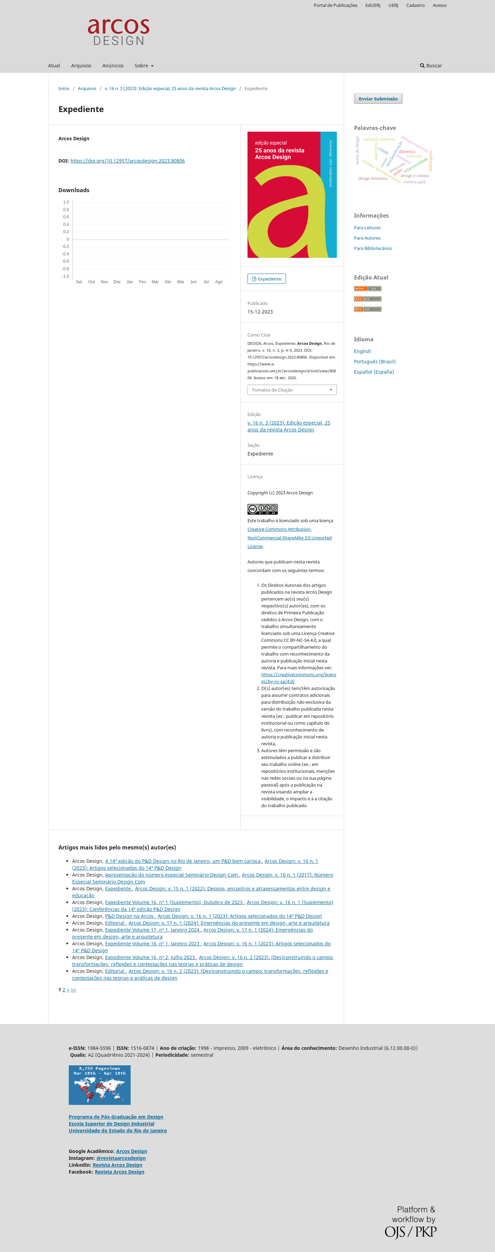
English (362, 351)
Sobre (142, 65)
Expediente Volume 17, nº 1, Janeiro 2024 (153, 929)
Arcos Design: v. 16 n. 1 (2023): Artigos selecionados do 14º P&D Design (240, 916)
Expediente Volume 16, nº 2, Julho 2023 (150, 957)
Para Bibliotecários (373, 248)
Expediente (269, 279)
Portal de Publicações (336, 5)
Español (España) (374, 372)
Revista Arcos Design (117, 1165)
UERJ (393, 5)
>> (73, 989)
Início (63, 88)
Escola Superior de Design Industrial (111, 1123)
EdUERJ (373, 5)
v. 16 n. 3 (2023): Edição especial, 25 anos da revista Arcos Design (170, 88)
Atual (54, 65)
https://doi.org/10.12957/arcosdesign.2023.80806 (127, 160)
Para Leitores (367, 227)
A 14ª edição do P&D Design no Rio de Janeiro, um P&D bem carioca (183, 861)
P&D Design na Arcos (130, 916)
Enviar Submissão (378, 99)
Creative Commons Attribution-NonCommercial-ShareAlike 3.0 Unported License (290, 537)
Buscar (431, 65)
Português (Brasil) (375, 361)
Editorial (115, 923)
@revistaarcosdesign (121, 1158)
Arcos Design (131, 1151)
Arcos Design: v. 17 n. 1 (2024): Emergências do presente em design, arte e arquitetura (229, 923)
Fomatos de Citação (272, 390)
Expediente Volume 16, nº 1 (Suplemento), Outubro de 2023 (174, 902)
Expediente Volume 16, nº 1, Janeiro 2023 (153, 943)
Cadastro (415, 5)
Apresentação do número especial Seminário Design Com (172, 874)
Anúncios (113, 65)
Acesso (440, 5)
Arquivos (81, 65)
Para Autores (367, 238)
